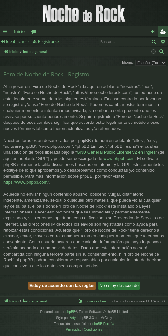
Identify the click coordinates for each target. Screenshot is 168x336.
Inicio (19, 31)
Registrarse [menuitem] (164, 32)
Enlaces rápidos (6, 32)
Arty (73, 318)
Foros (35, 32)
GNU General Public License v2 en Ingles (116, 152)
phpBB (70, 312)
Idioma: (128, 62)
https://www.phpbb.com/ (26, 182)
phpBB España (103, 323)
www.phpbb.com (118, 158)
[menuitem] (162, 51)
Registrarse (48, 41)
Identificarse (17, 41)
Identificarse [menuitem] (154, 32)
